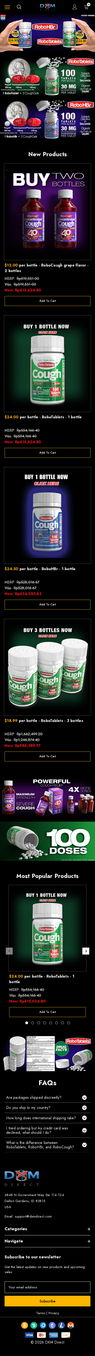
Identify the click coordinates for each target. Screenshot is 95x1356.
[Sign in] (74, 7)
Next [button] (85, 951)
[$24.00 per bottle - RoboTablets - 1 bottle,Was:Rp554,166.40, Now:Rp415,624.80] (47, 363)
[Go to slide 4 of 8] (44, 1022)
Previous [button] (9, 951)
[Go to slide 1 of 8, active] (26, 1022)
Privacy (54, 1313)
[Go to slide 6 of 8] (56, 1022)
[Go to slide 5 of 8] (50, 1022)
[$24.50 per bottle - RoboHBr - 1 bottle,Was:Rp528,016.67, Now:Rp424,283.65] (47, 515)
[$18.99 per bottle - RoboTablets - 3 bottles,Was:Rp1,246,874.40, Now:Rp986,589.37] (47, 667)
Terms (40, 1313)
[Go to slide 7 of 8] (62, 1022)
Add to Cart (47, 301)
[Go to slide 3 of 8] (38, 1022)
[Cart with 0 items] (87, 7)
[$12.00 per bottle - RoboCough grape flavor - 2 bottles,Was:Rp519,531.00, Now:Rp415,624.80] (47, 211)
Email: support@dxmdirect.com (28, 1216)
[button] (47, 1097)
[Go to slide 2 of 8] (32, 1022)
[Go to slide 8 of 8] (68, 1022)
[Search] (19, 7)
